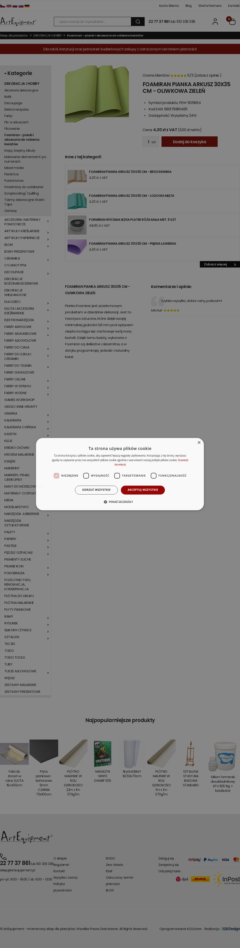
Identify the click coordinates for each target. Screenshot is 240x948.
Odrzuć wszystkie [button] (96, 490)
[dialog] (120, 474)
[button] (120, 501)
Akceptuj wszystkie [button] (143, 490)
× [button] (199, 442)
